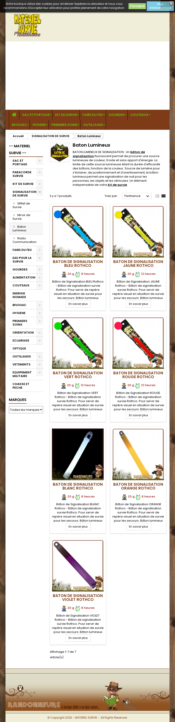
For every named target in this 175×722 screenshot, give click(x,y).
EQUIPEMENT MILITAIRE (22, 374)
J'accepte (137, 6)
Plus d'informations (160, 6)
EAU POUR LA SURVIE (22, 260)
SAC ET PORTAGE (35, 114)
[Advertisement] (87, 75)
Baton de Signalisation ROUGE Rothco (138, 375)
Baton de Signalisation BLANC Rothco (78, 486)
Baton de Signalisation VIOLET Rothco (78, 597)
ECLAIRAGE (21, 340)
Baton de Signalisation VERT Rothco (78, 375)
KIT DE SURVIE (66, 114)
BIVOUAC (19, 124)
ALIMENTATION (24, 277)
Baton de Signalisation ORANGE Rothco (138, 486)
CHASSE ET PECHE (21, 386)
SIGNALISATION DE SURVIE (24, 194)
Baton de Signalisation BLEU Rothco (78, 263)
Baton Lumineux (19, 228)
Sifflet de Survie (21, 205)
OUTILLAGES (93, 124)
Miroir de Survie (21, 217)
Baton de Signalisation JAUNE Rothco (138, 263)
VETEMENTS (22, 364)
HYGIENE (39, 124)
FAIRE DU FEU (92, 114)
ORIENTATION (23, 332)
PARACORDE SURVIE (22, 174)
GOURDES (117, 114)
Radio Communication (24, 240)
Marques (17, 399)
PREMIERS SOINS (64, 124)
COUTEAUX (139, 114)
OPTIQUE (19, 348)
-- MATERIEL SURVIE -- (20, 149)
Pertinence (137, 196)
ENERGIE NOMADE (19, 295)
